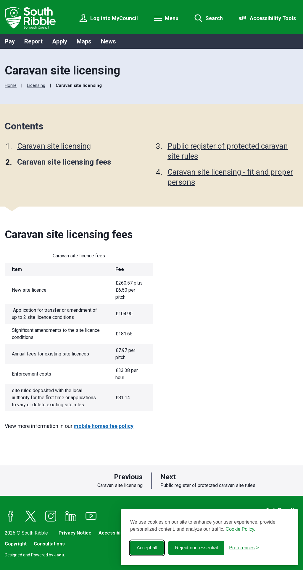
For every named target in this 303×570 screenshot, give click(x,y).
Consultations (49, 544)
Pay (10, 41)
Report (33, 41)
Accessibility (113, 533)
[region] (107, 333)
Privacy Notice (75, 533)
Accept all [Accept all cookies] (147, 547)
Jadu (59, 555)
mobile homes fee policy (103, 426)
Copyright (16, 544)
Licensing (36, 85)
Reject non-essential (196, 547)
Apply (59, 41)
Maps (84, 41)
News (108, 41)
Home (11, 85)
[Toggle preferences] (244, 548)
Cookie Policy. (240, 529)
